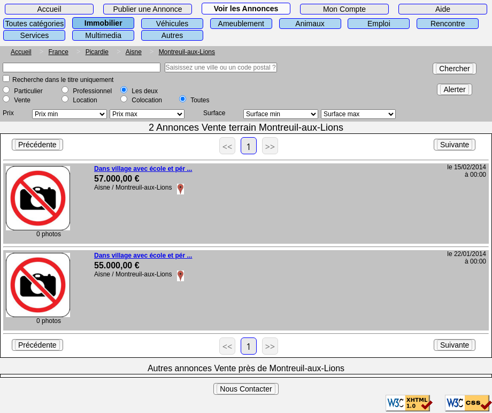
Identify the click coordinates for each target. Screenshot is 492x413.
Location (85, 100)
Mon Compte (344, 9)
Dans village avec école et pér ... (143, 168)
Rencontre (447, 23)
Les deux (145, 91)
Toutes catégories (34, 23)
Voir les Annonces (246, 8)
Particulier (28, 91)
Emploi (378, 23)
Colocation (147, 100)
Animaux (309, 23)
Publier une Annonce (147, 9)
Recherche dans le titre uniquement (62, 80)
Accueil (49, 9)
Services (34, 35)
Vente (22, 100)
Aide (442, 9)
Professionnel (92, 91)
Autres (172, 35)
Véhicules (172, 23)
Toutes (199, 100)
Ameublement (241, 23)
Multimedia (103, 35)
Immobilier (103, 23)
